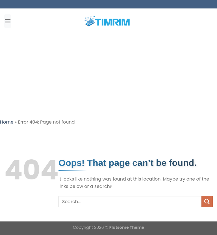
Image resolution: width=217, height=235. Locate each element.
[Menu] (7, 21)
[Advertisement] (108, 76)
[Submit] (207, 201)
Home (7, 122)
